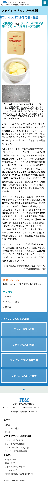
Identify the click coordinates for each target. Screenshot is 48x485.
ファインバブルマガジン (24, 403)
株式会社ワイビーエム (28, 411)
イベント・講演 (12, 301)
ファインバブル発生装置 (16, 451)
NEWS (8, 296)
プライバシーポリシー (15, 466)
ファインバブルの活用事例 (17, 447)
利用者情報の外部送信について (19, 474)
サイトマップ (11, 470)
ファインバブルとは (14, 440)
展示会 (8, 307)
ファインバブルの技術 (15, 444)
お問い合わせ (11, 459)
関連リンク (10, 463)
